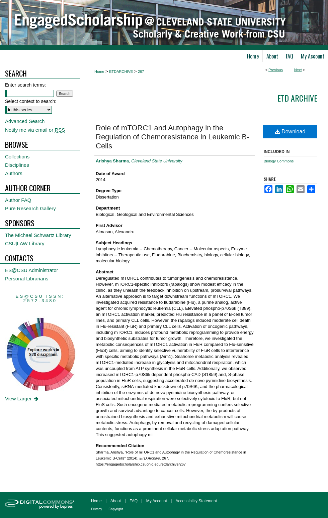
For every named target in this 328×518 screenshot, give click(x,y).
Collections (17, 156)
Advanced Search (25, 121)
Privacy (96, 509)
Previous (275, 70)
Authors (13, 173)
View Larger (22, 398)
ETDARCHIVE (121, 72)
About (115, 501)
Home (99, 72)
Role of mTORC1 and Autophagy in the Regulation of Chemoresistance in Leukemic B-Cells (172, 137)
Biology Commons (279, 161)
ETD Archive (297, 98)
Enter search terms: (25, 85)
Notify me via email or (35, 130)
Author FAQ (18, 200)
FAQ (134, 501)
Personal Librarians (26, 278)
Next (298, 70)
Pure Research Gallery (30, 208)
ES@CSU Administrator (31, 270)
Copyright (115, 509)
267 (141, 72)
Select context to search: (30, 101)
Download (290, 131)
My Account (156, 501)
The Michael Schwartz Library (38, 235)
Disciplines (17, 165)
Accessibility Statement (196, 501)
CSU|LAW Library (25, 243)
